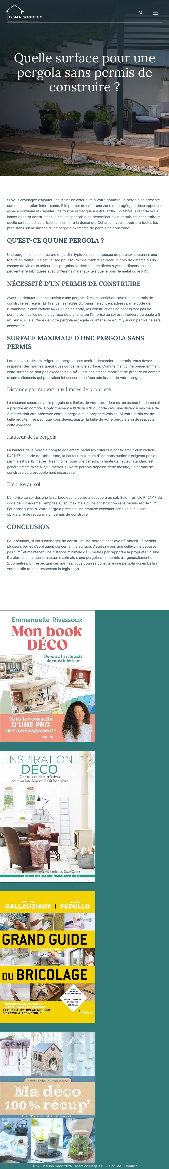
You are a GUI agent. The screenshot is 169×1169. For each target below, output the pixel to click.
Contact (131, 1166)
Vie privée (113, 1166)
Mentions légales (88, 1166)
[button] (141, 13)
